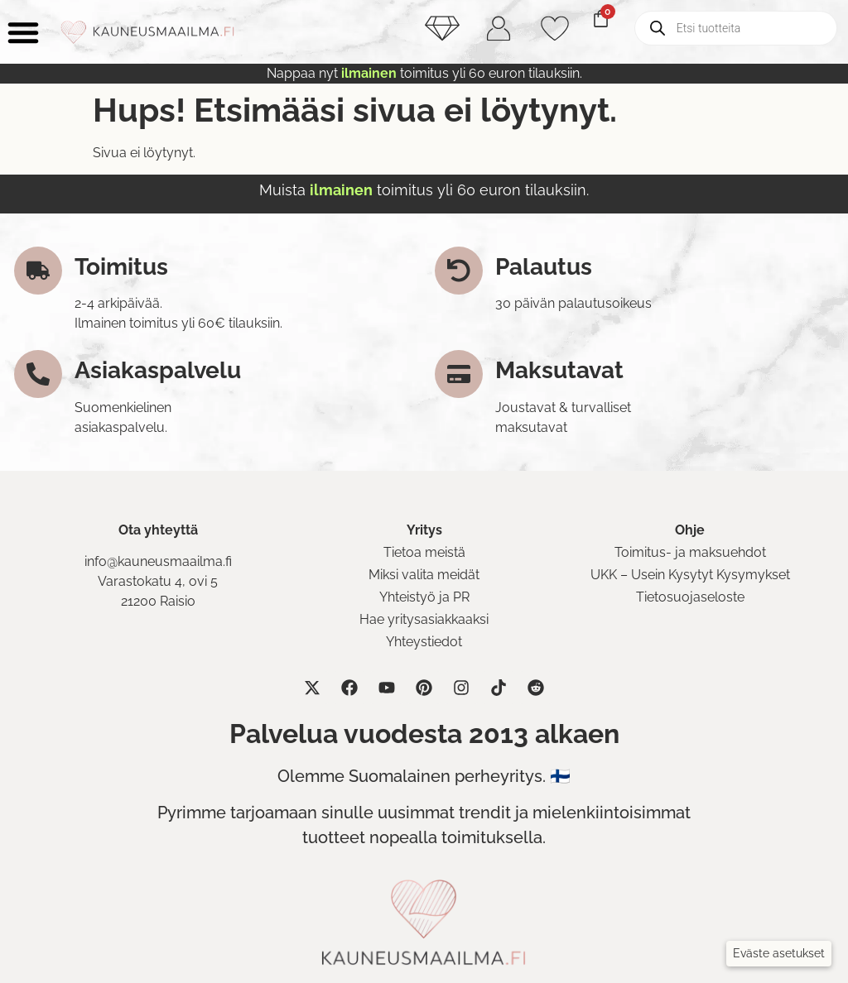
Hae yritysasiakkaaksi (424, 619)
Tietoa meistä (424, 552)
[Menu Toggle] (23, 32)
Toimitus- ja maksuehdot (690, 552)
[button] (778, 953)
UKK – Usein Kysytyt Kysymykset (690, 575)
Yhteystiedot (424, 642)
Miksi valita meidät (424, 575)
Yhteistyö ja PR (424, 597)
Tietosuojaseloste (690, 597)
